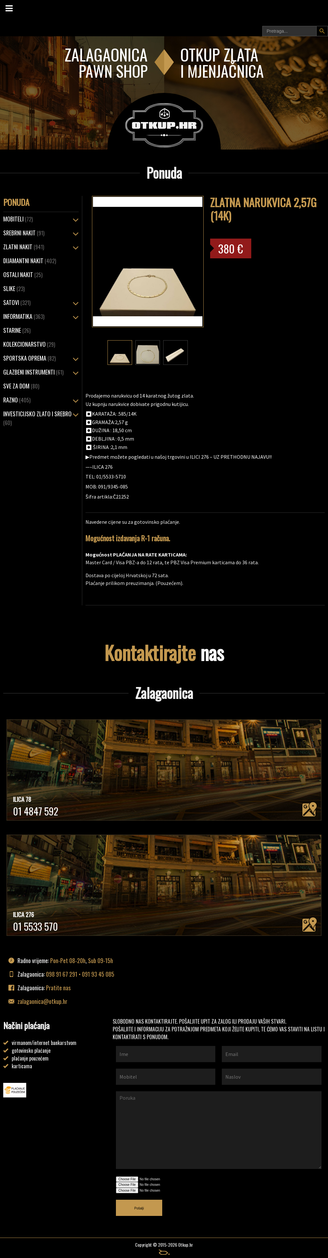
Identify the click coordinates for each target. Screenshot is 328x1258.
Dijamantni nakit (29, 260)
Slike (14, 288)
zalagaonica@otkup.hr (42, 1001)
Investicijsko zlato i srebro (37, 418)
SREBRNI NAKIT (23, 233)
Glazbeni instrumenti (33, 372)
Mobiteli (18, 219)
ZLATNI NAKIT (23, 246)
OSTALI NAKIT (22, 274)
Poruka (219, 1130)
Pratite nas (58, 987)
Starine (16, 330)
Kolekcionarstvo (29, 344)
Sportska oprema (29, 358)
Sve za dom (21, 386)
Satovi (16, 302)
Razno (16, 400)
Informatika (23, 316)
